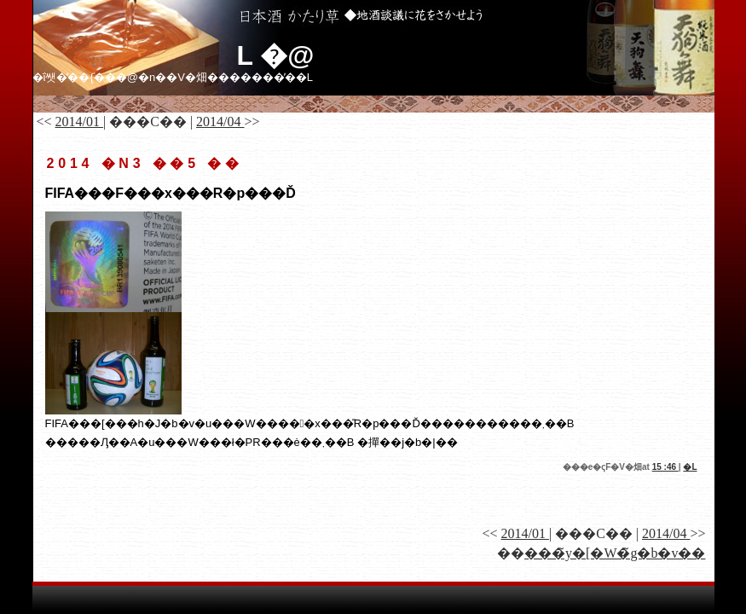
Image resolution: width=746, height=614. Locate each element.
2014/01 (79, 121)
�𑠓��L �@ (276, 55)
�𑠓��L (690, 467)
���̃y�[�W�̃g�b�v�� (614, 553)
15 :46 (665, 467)
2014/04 (220, 121)
